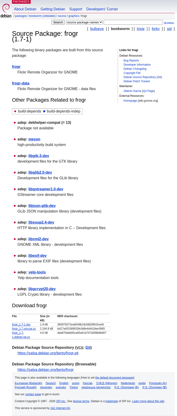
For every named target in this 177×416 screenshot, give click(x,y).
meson (34, 139)
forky (156, 29)
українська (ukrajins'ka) (96, 387)
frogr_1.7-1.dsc (21, 324)
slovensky (46, 387)
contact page (33, 394)
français (88, 383)
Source (62, 16)
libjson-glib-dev (42, 206)
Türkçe (73, 387)
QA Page (148, 91)
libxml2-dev (38, 239)
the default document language (114, 377)
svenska (61, 387)
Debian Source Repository (140, 77)
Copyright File (132, 73)
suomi (75, 383)
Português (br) (158, 383)
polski (142, 383)
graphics (73, 16)
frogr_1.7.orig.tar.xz (24, 328)
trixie (141, 29)
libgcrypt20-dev (42, 289)
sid (169, 29)
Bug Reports (131, 60)
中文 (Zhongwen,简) (126, 387)
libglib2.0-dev (40, 172)
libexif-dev (37, 256)
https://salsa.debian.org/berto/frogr (46, 370)
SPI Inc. (61, 401)
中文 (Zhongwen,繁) (154, 387)
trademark (112, 401)
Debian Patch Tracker (137, 81)
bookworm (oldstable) (42, 16)
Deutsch (51, 383)
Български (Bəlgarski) (28, 383)
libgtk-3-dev (38, 156)
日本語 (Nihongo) (106, 383)
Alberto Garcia (132, 91)
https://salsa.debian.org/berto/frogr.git (48, 353)
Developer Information (137, 64)
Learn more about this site (148, 401)
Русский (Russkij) (26, 387)
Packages (21, 16)
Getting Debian (53, 9)
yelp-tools (37, 272)
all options (169, 22)
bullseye (97, 29)
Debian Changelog (135, 68)
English (63, 383)
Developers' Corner (102, 9)
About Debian (25, 9)
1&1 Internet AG (60, 408)
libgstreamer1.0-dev (45, 189)
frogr (16, 67)
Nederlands (128, 383)
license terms (81, 401)
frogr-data (21, 83)
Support (75, 9)
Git (159, 77)
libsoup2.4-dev (41, 222)
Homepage (130, 100)
